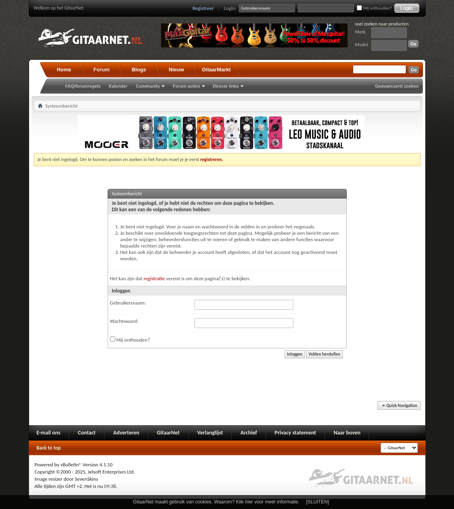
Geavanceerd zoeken (397, 86)
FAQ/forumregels (83, 86)
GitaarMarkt (216, 70)
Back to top (49, 448)
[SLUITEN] (317, 502)
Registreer (203, 8)
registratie (154, 278)
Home (64, 70)
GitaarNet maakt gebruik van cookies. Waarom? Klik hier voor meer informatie (215, 502)
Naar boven (347, 432)
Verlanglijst (210, 432)
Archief (248, 432)
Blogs (139, 70)
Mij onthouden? (374, 8)
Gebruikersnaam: (128, 303)
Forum (101, 70)
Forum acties (186, 86)
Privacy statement (295, 432)
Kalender (118, 86)
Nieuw (176, 70)
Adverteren (126, 432)
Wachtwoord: (124, 321)
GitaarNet (168, 432)
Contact (87, 432)
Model (361, 44)
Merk (360, 32)
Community (148, 86)
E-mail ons (49, 432)
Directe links (226, 86)
